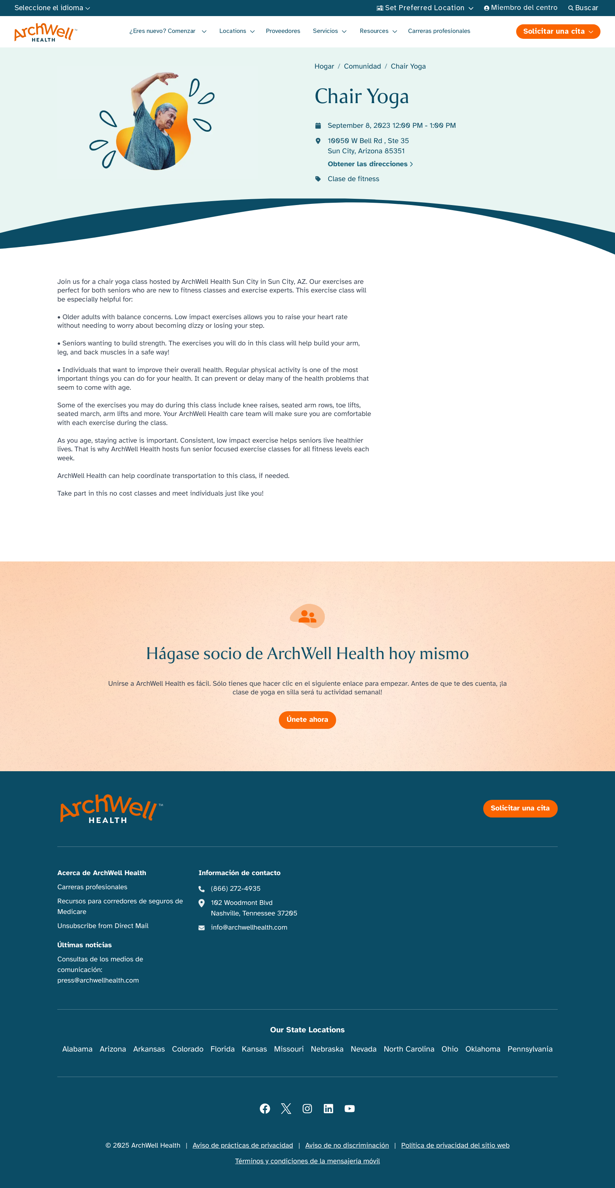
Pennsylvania (530, 1049)
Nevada (364, 1049)
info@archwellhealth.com (249, 927)
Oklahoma (482, 1049)
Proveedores (283, 31)
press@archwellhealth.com (98, 980)
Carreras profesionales (439, 31)
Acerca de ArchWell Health (101, 873)
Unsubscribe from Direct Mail (102, 926)
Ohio (450, 1049)
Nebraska (327, 1049)
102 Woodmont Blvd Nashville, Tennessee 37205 (254, 908)
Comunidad (362, 67)
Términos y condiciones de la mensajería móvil (307, 1161)
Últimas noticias (84, 945)
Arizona (113, 1049)
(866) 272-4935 (236, 889)
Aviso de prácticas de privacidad (243, 1145)
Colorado (188, 1049)
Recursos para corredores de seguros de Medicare (120, 906)
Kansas (254, 1049)
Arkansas (149, 1049)
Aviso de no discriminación (347, 1145)
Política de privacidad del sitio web (455, 1145)
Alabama (77, 1049)
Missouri (289, 1049)
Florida (223, 1049)
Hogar (324, 67)
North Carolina (409, 1049)
